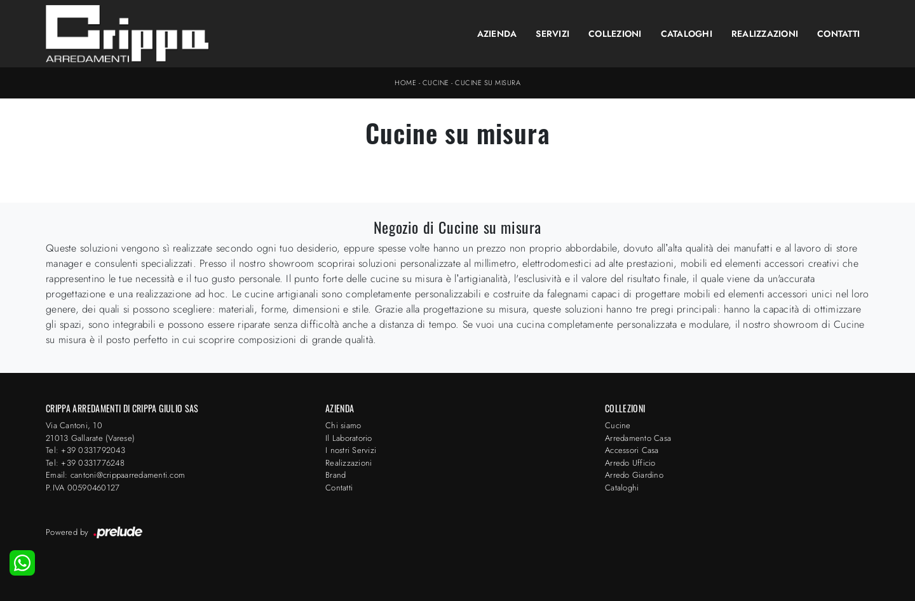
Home (405, 83)
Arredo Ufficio (630, 463)
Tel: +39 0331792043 (85, 450)
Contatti (838, 33)
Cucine (436, 83)
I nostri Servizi (350, 450)
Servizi (552, 33)
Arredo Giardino (634, 475)
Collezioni (615, 33)
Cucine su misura (487, 83)
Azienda (497, 33)
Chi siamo (343, 425)
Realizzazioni (764, 33)
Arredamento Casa (638, 438)
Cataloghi (686, 33)
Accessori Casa (632, 450)
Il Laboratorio (348, 438)
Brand (335, 475)
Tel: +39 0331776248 (85, 463)
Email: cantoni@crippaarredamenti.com (115, 475)
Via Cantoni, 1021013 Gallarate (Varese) (90, 431)
